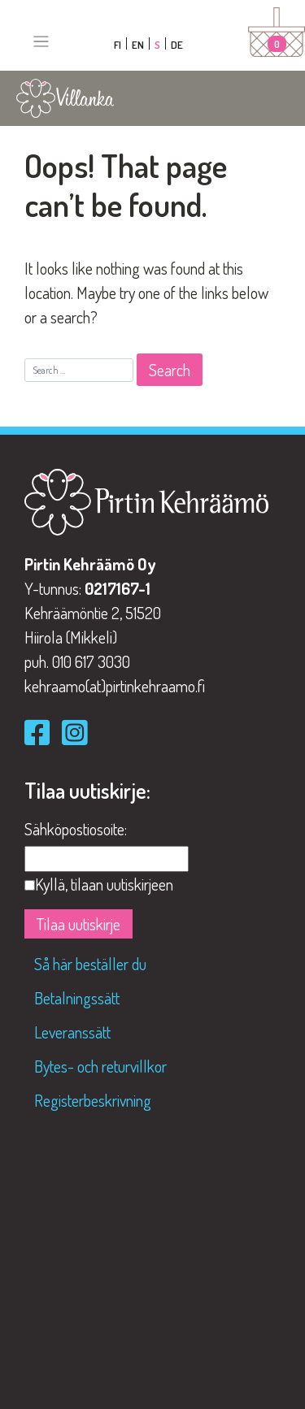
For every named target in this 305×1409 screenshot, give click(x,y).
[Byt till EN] (138, 43)
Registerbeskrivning (92, 1100)
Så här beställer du (90, 963)
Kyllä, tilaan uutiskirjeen (104, 884)
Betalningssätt (77, 997)
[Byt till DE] (177, 43)
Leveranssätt (72, 1032)
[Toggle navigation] (41, 42)
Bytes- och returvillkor (100, 1066)
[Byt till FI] (118, 43)
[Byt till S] (158, 43)
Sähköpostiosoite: (75, 828)
